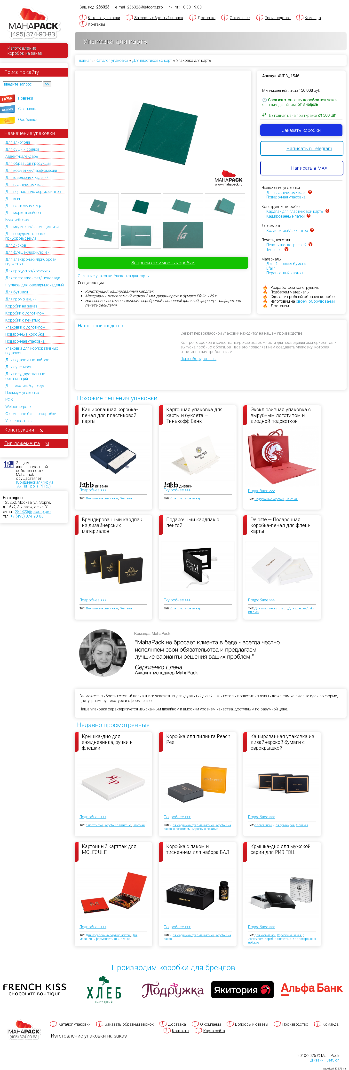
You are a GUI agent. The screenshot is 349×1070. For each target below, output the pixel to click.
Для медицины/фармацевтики (32, 226)
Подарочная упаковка (25, 341)
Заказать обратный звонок (158, 18)
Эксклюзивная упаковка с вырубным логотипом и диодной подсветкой (281, 415)
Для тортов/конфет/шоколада (32, 278)
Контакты (96, 24)
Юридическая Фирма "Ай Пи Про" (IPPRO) (34, 484)
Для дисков (15, 245)
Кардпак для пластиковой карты (295, 211)
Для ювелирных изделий (26, 177)
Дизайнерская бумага (286, 263)
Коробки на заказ (21, 306)
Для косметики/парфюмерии (31, 170)
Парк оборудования (198, 358)
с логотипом (94, 825)
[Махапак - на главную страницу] (34, 23)
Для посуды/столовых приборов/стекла (25, 236)
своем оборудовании (315, 301)
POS (9, 399)
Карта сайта (214, 1031)
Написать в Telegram (309, 148)
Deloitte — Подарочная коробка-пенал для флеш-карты (280, 525)
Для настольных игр (23, 205)
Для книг (13, 198)
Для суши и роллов (22, 149)
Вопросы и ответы (251, 1024)
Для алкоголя (17, 142)
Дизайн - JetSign (324, 1060)
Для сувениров (18, 367)
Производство (278, 18)
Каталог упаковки (104, 18)
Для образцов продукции (28, 163)
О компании (240, 18)
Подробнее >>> (92, 490)
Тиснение (274, 249)
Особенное (28, 119)
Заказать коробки (301, 130)
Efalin (270, 268)
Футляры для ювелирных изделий (34, 285)
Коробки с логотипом (24, 313)
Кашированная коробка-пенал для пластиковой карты (110, 415)
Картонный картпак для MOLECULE (109, 849)
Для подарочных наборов (28, 360)
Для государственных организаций (25, 376)
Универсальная (18, 420)
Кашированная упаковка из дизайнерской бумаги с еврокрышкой (282, 741)
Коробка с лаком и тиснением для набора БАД (198, 849)
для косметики (265, 935)
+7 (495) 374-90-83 (26, 516)
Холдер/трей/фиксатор (287, 230)
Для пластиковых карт (25, 184)
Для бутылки (16, 292)
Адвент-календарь (21, 156)
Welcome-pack (18, 406)
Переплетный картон (284, 273)
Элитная (126, 498)
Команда (313, 18)
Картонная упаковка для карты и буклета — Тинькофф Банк (194, 415)
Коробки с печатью (22, 320)
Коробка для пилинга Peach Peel (198, 739)
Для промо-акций (20, 299)
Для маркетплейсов (23, 212)
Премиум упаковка (22, 392)
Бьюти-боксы (17, 219)
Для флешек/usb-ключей (27, 252)
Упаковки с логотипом (25, 327)
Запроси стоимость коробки (163, 263)
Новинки (25, 98)
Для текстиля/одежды (25, 385)
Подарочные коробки (24, 334)
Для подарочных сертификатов (33, 191)
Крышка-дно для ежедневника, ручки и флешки (107, 741)
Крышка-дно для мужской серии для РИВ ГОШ (281, 849)
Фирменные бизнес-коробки (30, 413)
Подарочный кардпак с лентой (192, 522)
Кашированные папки (285, 216)
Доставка (206, 18)
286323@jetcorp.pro (33, 511)
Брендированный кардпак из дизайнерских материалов (112, 525)
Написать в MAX (309, 168)
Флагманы (27, 109)
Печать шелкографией (286, 245)
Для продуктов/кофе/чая (27, 271)
